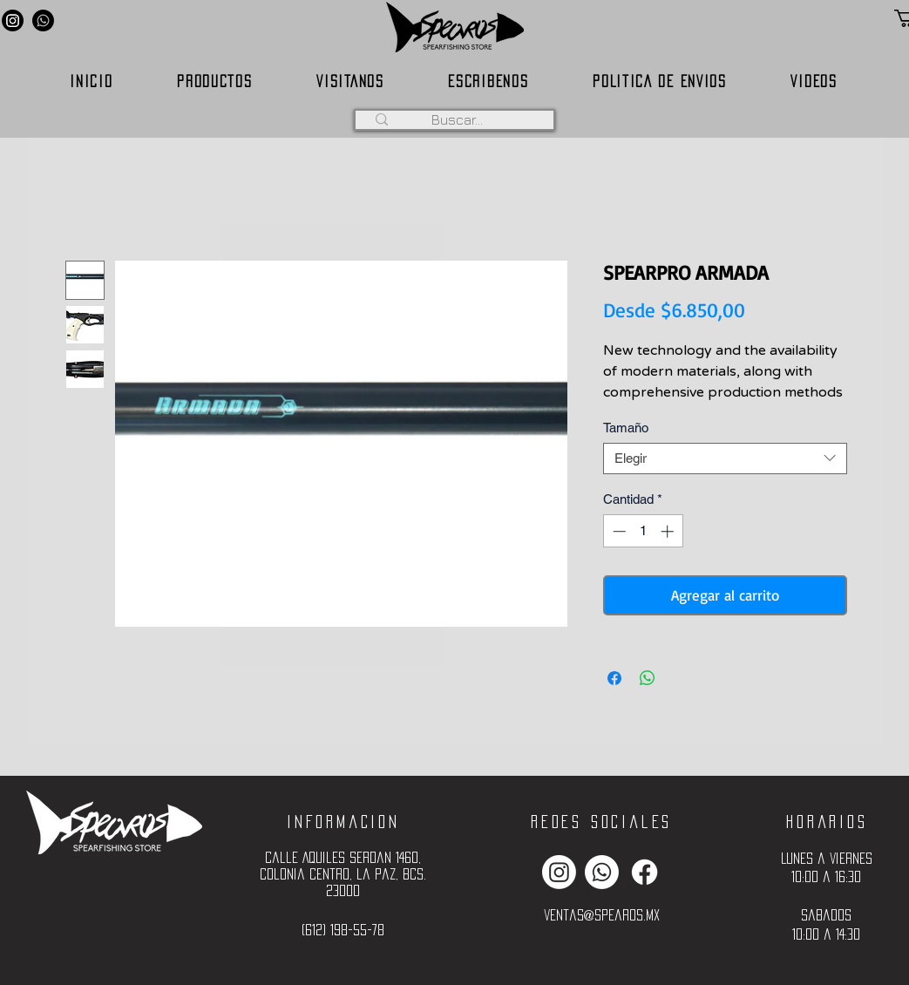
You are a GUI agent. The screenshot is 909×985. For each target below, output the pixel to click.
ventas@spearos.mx (602, 914)
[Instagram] (13, 20)
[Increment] (669, 531)
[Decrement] (617, 531)
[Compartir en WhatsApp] (647, 678)
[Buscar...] (457, 119)
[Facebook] (644, 872)
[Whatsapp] (43, 20)
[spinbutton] (642, 531)
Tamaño (625, 427)
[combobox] (725, 458)
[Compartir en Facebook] (614, 678)
